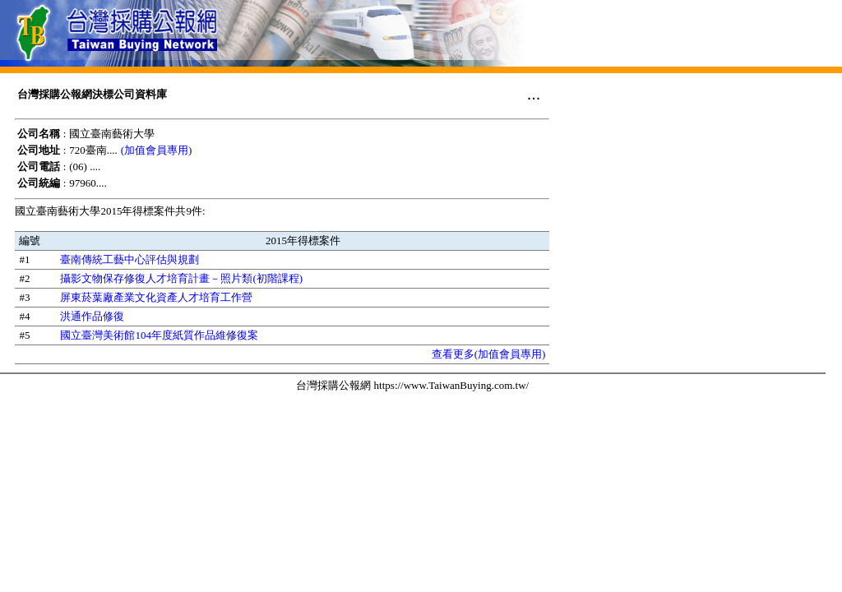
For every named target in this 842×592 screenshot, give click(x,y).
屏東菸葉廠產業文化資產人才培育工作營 (156, 297)
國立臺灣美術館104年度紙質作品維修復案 (159, 335)
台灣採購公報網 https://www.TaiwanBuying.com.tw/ (412, 385)
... (534, 94)
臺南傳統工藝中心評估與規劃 (129, 259)
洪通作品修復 (92, 316)
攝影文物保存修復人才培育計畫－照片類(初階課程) (181, 278)
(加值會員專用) (156, 150)
